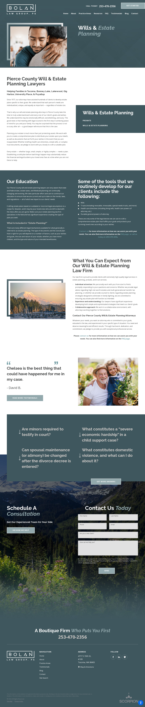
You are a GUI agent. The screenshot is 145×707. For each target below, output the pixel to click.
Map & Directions (87, 667)
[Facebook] (113, 657)
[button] (140, 702)
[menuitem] (66, 13)
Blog (41, 670)
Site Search (43, 678)
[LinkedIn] (119, 657)
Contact (42, 674)
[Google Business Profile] (124, 657)
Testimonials (44, 667)
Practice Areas (44, 663)
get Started (132, 5)
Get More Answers (106, 481)
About (41, 659)
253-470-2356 (107, 6)
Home (41, 656)
